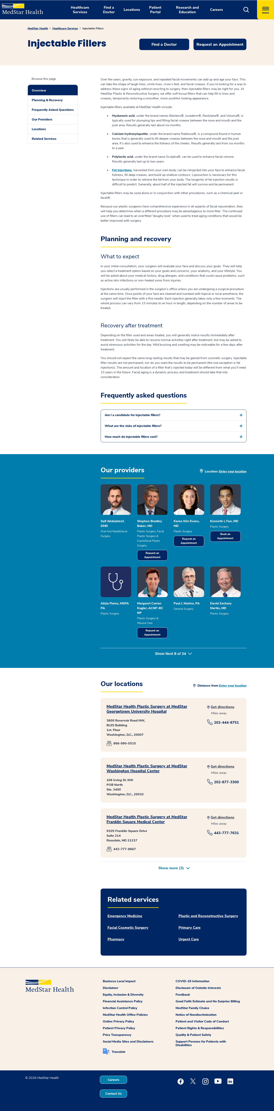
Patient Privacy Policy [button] (119, 1028)
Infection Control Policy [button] (120, 1008)
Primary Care (190, 927)
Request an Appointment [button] (219, 44)
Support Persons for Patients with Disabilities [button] (201, 1043)
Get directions (222, 707)
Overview (39, 90)
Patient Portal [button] (155, 9)
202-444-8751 (226, 722)
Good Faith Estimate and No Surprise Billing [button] (208, 1001)
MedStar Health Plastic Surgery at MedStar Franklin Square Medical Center (147, 819)
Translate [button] (118, 1052)
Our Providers (42, 119)
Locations (39, 129)
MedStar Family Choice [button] (192, 1008)
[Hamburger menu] (265, 9)
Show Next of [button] (173, 653)
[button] (246, 9)
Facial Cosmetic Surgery (128, 927)
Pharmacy (116, 939)
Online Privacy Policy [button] (118, 1021)
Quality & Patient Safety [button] (193, 1035)
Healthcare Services (65, 28)
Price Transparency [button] (117, 1035)
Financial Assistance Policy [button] (123, 1001)
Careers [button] (216, 9)
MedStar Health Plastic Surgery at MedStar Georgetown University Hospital (147, 709)
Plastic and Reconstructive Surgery (208, 916)
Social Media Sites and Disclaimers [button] (128, 1041)
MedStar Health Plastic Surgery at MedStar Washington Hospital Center (147, 768)
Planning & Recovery (47, 100)
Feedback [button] (183, 994)
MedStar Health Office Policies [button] (125, 1015)
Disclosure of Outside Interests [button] (198, 988)
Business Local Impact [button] (119, 981)
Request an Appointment (152, 555)
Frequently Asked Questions (53, 110)
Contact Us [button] (113, 1093)
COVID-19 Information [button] (192, 981)
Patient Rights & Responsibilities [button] (200, 1028)
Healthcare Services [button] (80, 9)
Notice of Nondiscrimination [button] (196, 1015)
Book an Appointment (225, 536)
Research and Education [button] (187, 9)
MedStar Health (38, 28)
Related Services (44, 139)
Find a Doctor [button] (109, 9)
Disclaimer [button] (110, 988)
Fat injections (122, 170)
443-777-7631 (226, 833)
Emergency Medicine (125, 916)
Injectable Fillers (93, 28)
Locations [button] (132, 9)
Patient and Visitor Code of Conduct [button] (202, 1021)
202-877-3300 (226, 782)
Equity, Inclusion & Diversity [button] (123, 994)
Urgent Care (189, 939)
